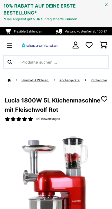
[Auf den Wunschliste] (104, 99)
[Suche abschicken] (10, 62)
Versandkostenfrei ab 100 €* (86, 31)
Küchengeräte (69, 80)
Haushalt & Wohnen (35, 80)
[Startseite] (14, 80)
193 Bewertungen (47, 119)
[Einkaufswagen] (103, 45)
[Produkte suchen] (56, 62)
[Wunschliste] (89, 45)
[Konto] (76, 45)
